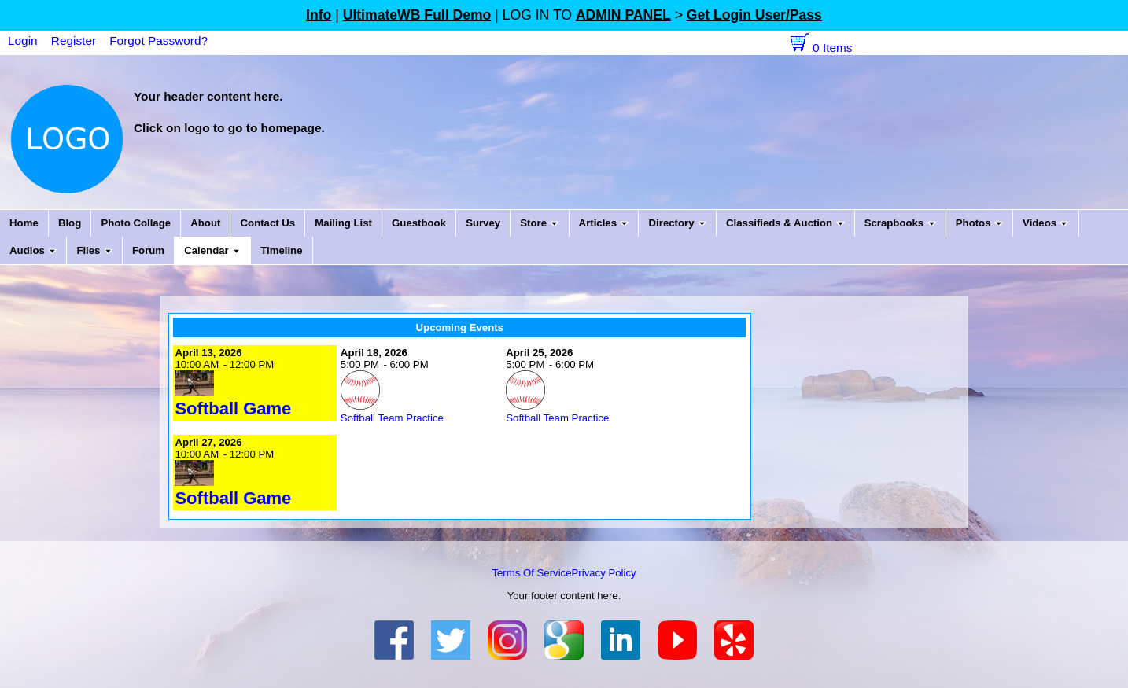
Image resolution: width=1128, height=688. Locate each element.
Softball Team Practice (392, 418)
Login (23, 40)
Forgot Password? (158, 40)
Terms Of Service (531, 573)
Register (73, 40)
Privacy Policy (604, 573)
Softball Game (233, 408)
